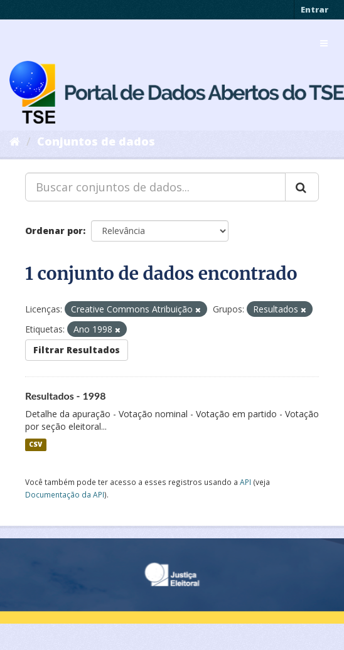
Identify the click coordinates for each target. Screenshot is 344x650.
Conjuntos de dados (96, 141)
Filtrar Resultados (76, 350)
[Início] (14, 141)
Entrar (314, 9)
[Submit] (302, 187)
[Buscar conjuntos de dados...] (155, 187)
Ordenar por (54, 231)
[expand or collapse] (324, 43)
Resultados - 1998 (65, 396)
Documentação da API (64, 494)
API (245, 482)
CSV (35, 444)
